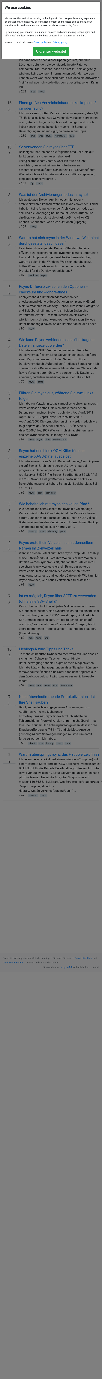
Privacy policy (60, 42)
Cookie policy (40, 42)
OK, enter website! (51, 51)
